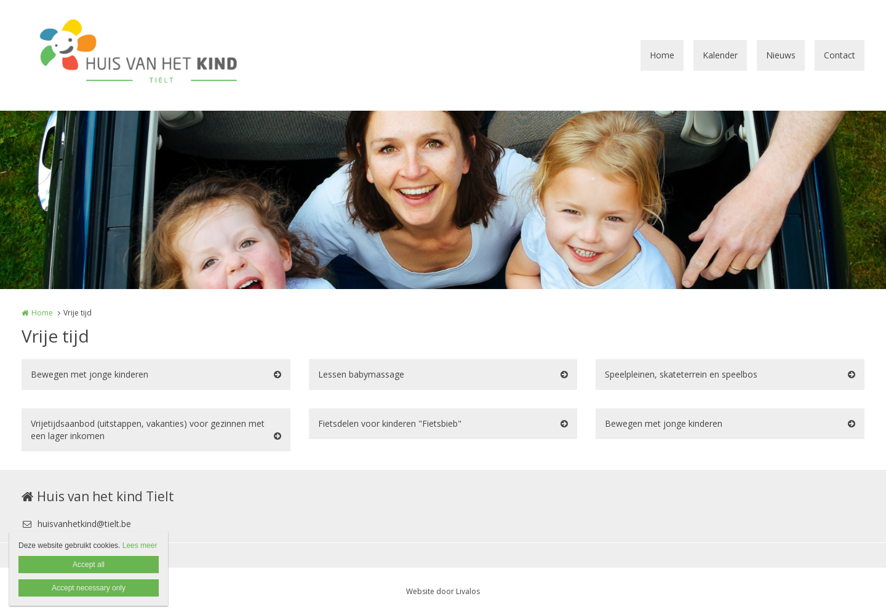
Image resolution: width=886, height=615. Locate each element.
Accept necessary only (89, 588)
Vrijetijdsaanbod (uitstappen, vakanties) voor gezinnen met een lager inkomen (148, 430)
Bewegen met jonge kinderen (89, 374)
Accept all (89, 564)
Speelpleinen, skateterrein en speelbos (681, 374)
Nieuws (781, 55)
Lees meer (140, 545)
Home (662, 55)
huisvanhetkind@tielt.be (76, 524)
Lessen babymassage (361, 374)
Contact (839, 55)
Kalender (720, 55)
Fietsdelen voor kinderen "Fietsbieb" (389, 423)
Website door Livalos (443, 591)
